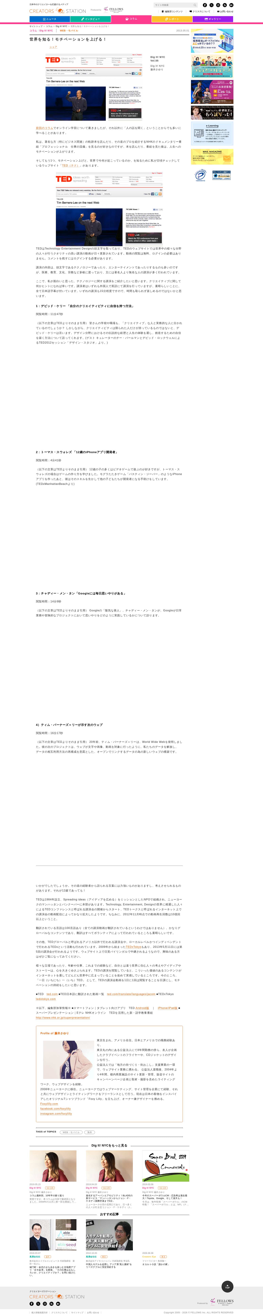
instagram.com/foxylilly (56, 1113)
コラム (49, 26)
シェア (53, 47)
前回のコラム (45, 128)
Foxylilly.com (49, 1103)
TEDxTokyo (134, 946)
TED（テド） (71, 165)
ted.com (52, 994)
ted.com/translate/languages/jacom (131, 994)
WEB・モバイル (71, 1132)
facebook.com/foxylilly (55, 1108)
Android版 (142, 1008)
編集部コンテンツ (172, 11)
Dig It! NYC (61, 26)
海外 (89, 1132)
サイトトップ (36, 26)
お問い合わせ (225, 11)
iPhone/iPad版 (168, 1008)
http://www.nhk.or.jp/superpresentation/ (63, 1017)
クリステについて (200, 11)
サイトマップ (77, 1313)
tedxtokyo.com (46, 999)
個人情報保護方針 (39, 1313)
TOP (227, 1287)
